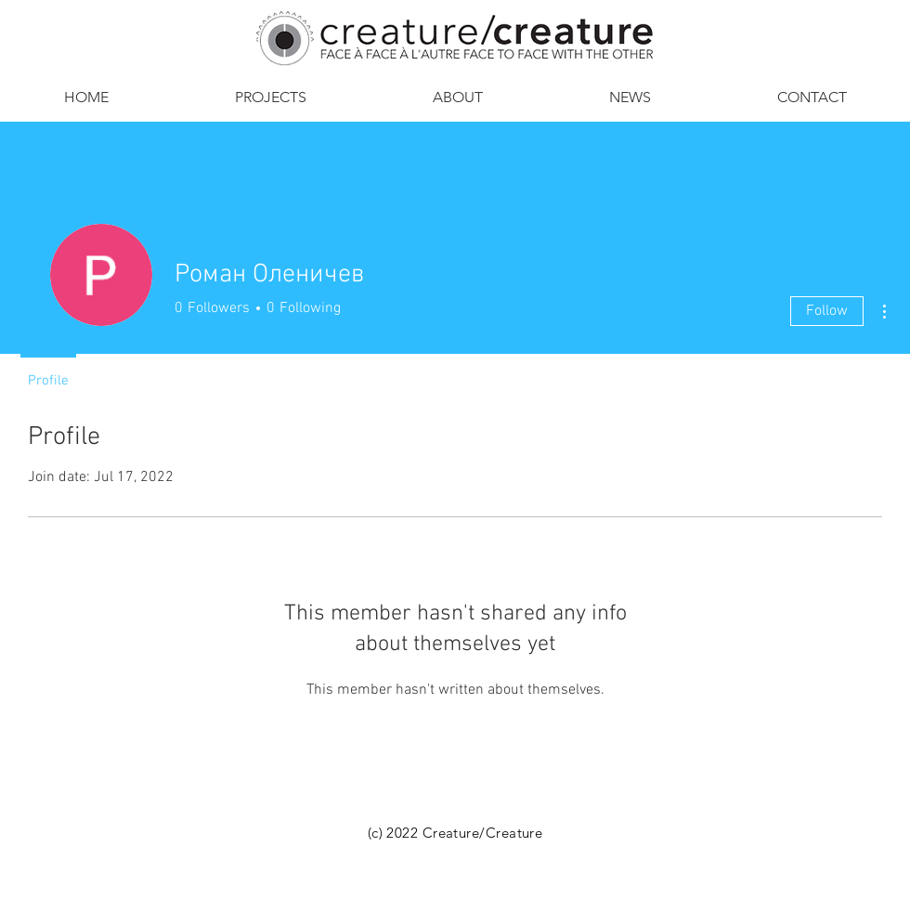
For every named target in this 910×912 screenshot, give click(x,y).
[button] (458, 97)
